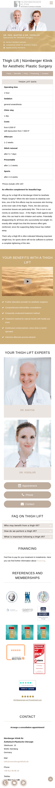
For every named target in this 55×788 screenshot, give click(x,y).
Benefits (17, 73)
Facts (9, 73)
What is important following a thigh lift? (28, 536)
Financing (34, 73)
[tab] (27, 525)
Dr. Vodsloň (27, 472)
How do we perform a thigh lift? (28, 531)
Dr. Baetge (27, 410)
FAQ (26, 73)
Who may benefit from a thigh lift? (28, 525)
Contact (45, 73)
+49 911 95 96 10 (11, 771)
